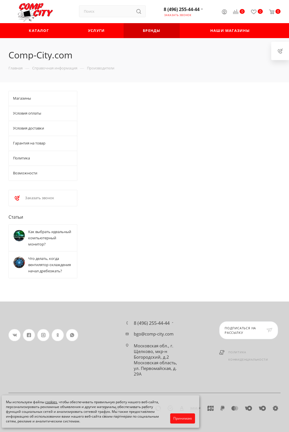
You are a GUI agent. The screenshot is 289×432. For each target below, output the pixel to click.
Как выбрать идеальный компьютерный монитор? (49, 238)
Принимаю (182, 418)
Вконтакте (14, 335)
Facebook (29, 335)
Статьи (15, 217)
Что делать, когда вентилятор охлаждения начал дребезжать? (49, 264)
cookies (51, 402)
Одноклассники (58, 335)
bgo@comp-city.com (154, 334)
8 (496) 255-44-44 (182, 9)
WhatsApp (72, 335)
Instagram (43, 335)
